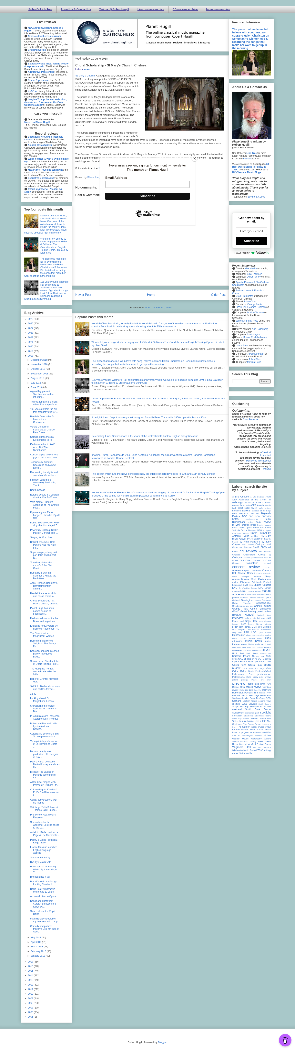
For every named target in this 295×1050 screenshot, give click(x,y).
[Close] (195, 158)
